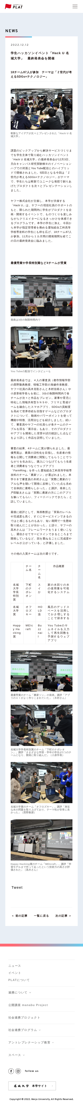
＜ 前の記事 (19, 915)
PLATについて (19, 980)
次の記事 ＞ (63, 915)
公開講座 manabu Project (28, 1005)
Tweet (17, 887)
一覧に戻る (41, 915)
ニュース (14, 965)
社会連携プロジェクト (24, 1017)
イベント (14, 973)
